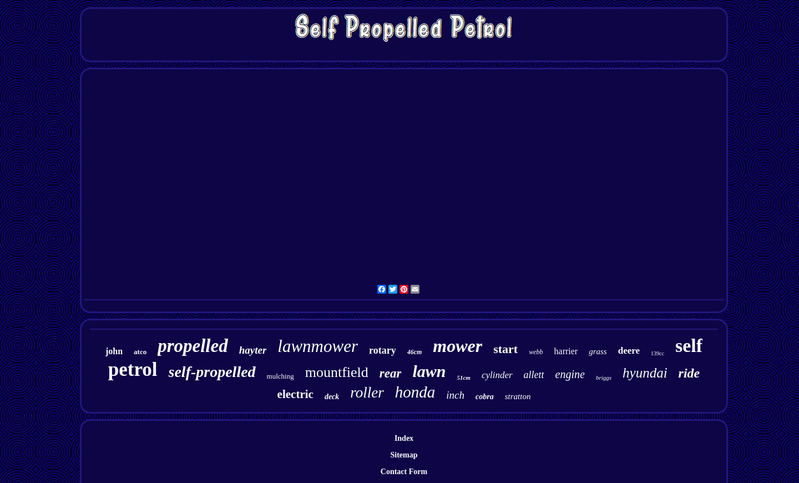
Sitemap (404, 455)
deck (332, 397)
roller (367, 392)
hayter (253, 350)
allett (534, 374)
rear (391, 373)
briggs (603, 377)
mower (457, 346)
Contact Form (404, 471)
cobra (485, 397)
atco (140, 352)
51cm (463, 377)
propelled (192, 346)
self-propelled (212, 371)
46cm (414, 352)
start (505, 349)
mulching (280, 376)
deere (629, 350)
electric (295, 394)
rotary (382, 350)
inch (455, 395)
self (688, 345)
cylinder (497, 375)
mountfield (336, 372)
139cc (657, 353)
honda (415, 392)
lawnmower (317, 346)
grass (598, 351)
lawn (429, 371)
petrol (133, 369)
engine (570, 374)
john (114, 351)
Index (404, 438)
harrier (566, 351)
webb (536, 352)
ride (689, 373)
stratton (518, 396)
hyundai (645, 372)
